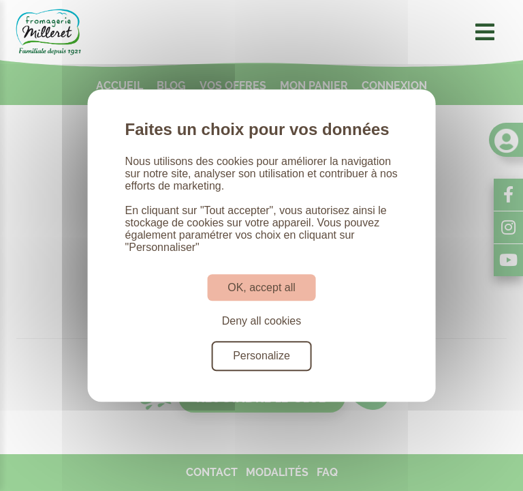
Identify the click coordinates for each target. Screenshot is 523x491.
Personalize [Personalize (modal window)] (261, 356)
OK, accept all (261, 287)
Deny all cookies (262, 321)
